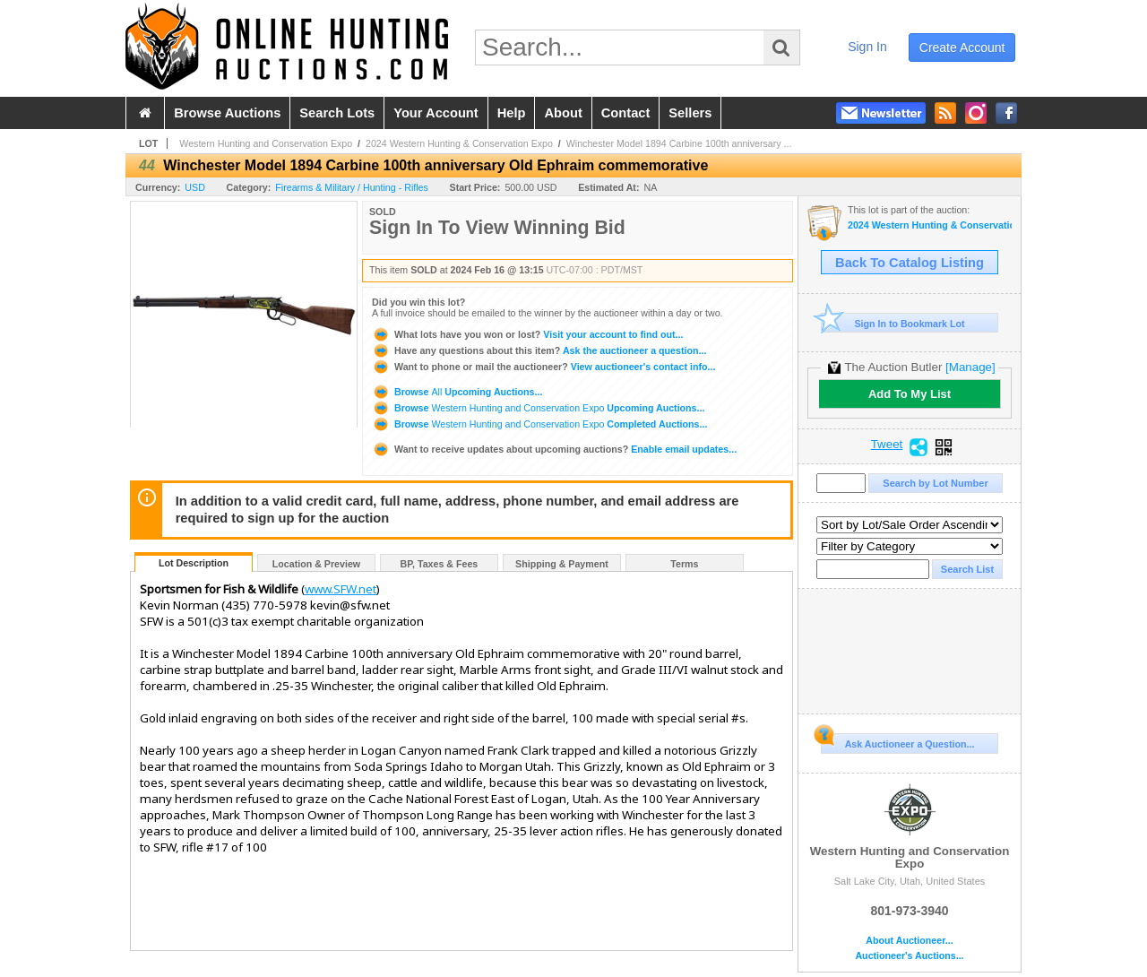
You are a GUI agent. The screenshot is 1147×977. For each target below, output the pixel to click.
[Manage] (970, 367)
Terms (684, 563)
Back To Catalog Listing (909, 262)
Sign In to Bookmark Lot (893, 323)
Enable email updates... (554, 449)
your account (435, 113)
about (563, 113)
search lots (337, 113)
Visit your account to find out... (527, 334)
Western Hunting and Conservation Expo (265, 143)
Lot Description (194, 563)
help (511, 113)
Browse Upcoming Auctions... (457, 391)
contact (626, 113)
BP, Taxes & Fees (440, 563)
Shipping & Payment (561, 563)
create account (962, 47)
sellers (689, 113)
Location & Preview (316, 563)
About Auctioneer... (909, 941)
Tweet (887, 444)
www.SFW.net (340, 589)
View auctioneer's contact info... (543, 366)
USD (195, 187)
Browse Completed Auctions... (539, 424)
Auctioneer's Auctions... (909, 956)
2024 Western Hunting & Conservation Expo (459, 143)
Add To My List (909, 394)
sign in (867, 46)
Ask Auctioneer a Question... (897, 741)
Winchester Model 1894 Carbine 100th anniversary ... (679, 143)
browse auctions (227, 113)
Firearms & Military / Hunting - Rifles (351, 187)
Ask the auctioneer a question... (539, 350)
